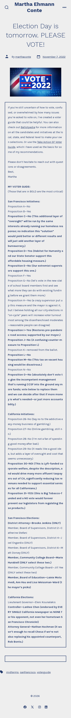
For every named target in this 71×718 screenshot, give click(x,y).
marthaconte (23, 56)
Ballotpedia (28, 127)
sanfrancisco (28, 672)
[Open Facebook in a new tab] (25, 707)
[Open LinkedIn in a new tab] (46, 707)
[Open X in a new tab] (32, 707)
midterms (12, 672)
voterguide (44, 672)
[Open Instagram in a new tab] (39, 707)
